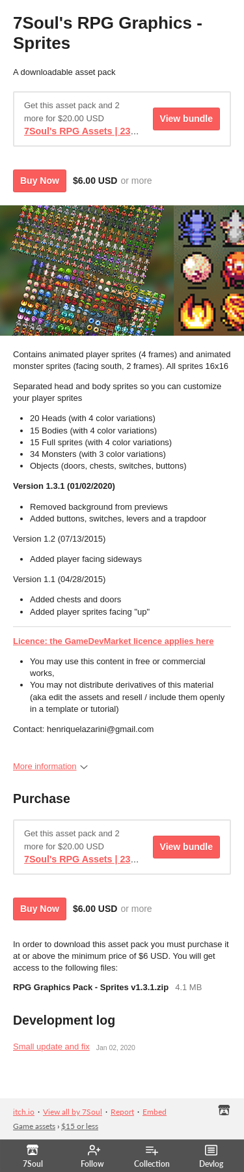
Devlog (211, 1156)
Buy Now (39, 180)
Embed (154, 1112)
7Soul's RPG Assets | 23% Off (89, 131)
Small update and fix (51, 1046)
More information (50, 766)
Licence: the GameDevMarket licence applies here (113, 641)
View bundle (186, 118)
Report (122, 1112)
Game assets (34, 1126)
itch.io (23, 1112)
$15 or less (79, 1126)
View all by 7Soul (72, 1112)
